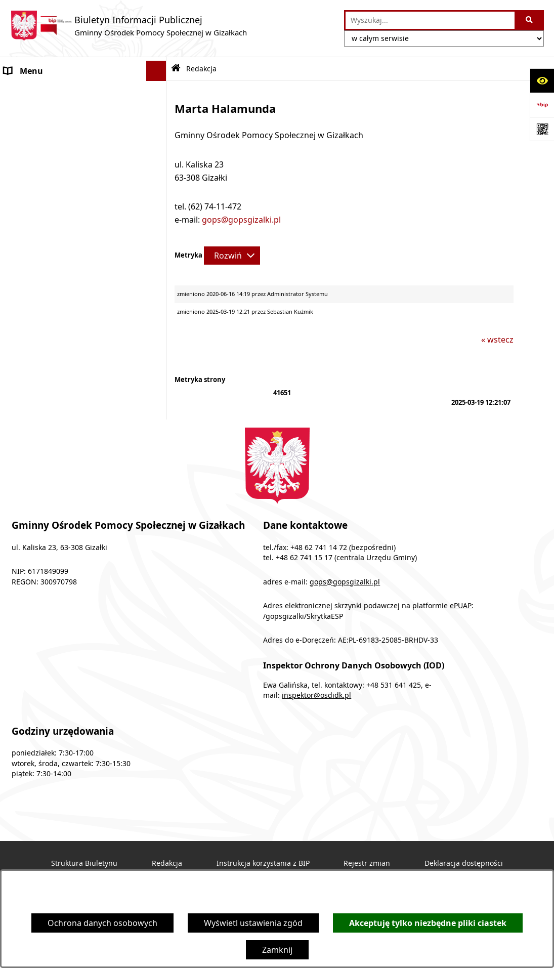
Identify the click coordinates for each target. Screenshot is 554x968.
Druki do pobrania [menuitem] (39, 192)
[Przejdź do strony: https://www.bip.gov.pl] (542, 105)
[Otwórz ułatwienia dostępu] (542, 80)
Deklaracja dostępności (463, 863)
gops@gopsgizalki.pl (241, 219)
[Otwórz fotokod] (542, 129)
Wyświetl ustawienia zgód (253, 923)
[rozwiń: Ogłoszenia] (158, 91)
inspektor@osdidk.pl (316, 695)
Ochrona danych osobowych (102, 923)
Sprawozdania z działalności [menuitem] (57, 232)
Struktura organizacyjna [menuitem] (50, 151)
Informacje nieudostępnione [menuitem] (58, 273)
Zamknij (277, 949)
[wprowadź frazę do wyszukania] (430, 20)
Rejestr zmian (367, 863)
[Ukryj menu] (156, 71)
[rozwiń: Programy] (158, 111)
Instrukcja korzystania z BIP (263, 863)
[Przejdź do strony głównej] (128, 25)
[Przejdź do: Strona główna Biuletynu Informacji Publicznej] (176, 68)
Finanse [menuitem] (18, 212)
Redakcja (167, 863)
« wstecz (497, 339)
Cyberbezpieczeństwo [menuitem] (46, 313)
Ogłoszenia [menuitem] (25, 91)
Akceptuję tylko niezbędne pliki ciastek (427, 923)
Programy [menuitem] (23, 111)
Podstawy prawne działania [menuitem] (56, 131)
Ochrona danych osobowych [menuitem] (59, 293)
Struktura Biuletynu (84, 863)
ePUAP (461, 605)
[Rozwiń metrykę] (232, 255)
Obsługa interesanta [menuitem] (43, 172)
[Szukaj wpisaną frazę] (530, 20)
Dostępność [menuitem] (27, 253)
